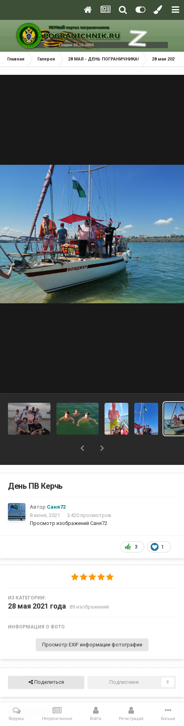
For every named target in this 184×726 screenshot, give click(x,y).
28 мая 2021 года (37, 606)
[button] (82, 448)
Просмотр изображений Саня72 (68, 523)
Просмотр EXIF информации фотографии (92, 645)
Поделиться (46, 682)
